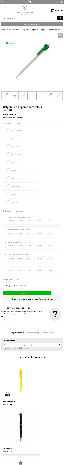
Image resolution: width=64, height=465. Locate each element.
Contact (3, 443)
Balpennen (34, 30)
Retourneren (5, 446)
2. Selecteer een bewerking (13, 171)
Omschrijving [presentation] (33, 292)
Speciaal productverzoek (32, 24)
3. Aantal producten (11, 239)
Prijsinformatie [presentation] (17, 292)
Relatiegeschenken (13, 30)
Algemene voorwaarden (40, 443)
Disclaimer (36, 451)
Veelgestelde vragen (39, 415)
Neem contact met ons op (10, 280)
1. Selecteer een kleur (11, 123)
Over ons (36, 412)
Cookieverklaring (38, 446)
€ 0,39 (7, 356)
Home (3, 30)
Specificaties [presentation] (47, 292)
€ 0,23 (7, 396)
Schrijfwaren (25, 30)
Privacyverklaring (38, 448)
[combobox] (29, 18)
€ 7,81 (38, 356)
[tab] (17, 292)
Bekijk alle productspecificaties (13, 117)
